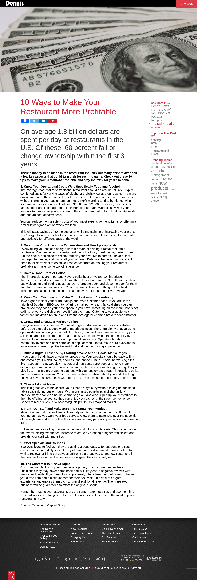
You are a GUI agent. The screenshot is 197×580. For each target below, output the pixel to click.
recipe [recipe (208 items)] (165, 196)
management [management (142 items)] (160, 175)
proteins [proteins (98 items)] (155, 197)
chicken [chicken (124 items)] (171, 166)
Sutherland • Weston (127, 568)
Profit (154, 154)
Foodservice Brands (82, 533)
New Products (160, 113)
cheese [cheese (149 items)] (156, 166)
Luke (154, 147)
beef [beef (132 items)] (159, 163)
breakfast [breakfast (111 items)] (168, 163)
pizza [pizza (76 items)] (153, 193)
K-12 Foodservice (50, 542)
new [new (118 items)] (163, 178)
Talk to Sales (139, 528)
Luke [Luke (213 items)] (161, 171)
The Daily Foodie (162, 123)
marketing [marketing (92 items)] (155, 179)
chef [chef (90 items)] (164, 167)
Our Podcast (109, 537)
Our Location (139, 537)
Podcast (156, 116)
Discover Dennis (50, 524)
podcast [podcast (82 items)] (159, 193)
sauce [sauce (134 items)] (155, 200)
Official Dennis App (113, 528)
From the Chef (161, 109)
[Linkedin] (43, 121)
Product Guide (79, 541)
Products (76, 524)
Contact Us (139, 524)
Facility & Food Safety (48, 537)
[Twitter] (34, 121)
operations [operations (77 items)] (173, 189)
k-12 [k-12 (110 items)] (153, 171)
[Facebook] (25, 121)
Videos (155, 127)
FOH (154, 143)
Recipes (156, 120)
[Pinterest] (52, 121)
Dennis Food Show (143, 541)
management (160, 150)
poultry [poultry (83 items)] (165, 193)
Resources (108, 524)
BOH (154, 136)
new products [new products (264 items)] (159, 185)
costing (156, 140)
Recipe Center (110, 541)
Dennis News (160, 106)
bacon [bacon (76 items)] (153, 163)
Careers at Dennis (142, 533)
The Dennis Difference (46, 530)
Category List (78, 537)
